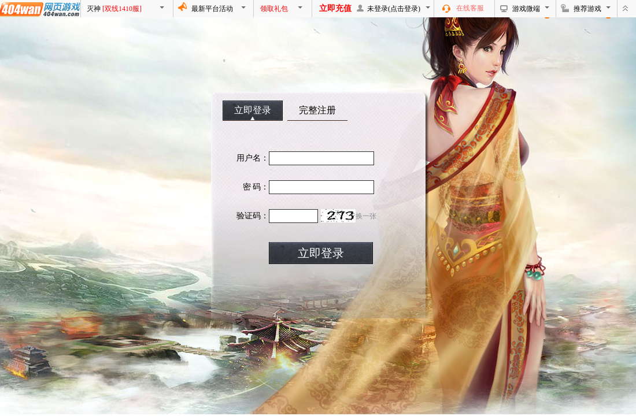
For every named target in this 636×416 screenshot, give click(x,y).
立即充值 (335, 8)
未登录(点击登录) (393, 9)
